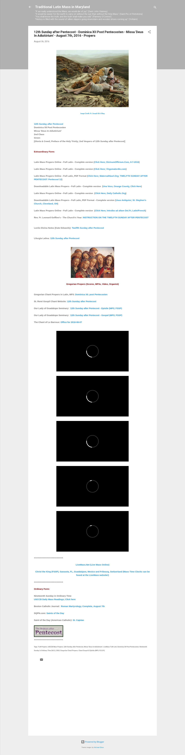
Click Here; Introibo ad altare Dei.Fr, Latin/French (120, 210)
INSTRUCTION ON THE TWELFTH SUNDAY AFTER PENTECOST (115, 217)
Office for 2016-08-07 (71, 322)
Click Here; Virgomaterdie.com (110, 169)
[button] (149, 32)
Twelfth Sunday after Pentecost (88, 228)
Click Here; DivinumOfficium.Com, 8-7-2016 (116, 162)
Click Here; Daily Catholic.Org (110, 193)
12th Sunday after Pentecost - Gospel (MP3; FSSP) (96, 315)
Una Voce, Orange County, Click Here (122, 186)
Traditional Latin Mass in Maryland (62, 7)
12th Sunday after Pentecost (48, 124)
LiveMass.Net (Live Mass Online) (92, 564)
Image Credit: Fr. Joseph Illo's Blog (93, 113)
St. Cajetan (78, 620)
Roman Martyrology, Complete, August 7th (83, 606)
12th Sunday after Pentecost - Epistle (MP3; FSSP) (96, 308)
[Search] (155, 7)
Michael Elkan (99, 747)
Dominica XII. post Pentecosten (91, 294)
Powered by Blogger (92, 742)
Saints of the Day (55, 613)
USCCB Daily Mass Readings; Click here (55, 599)
